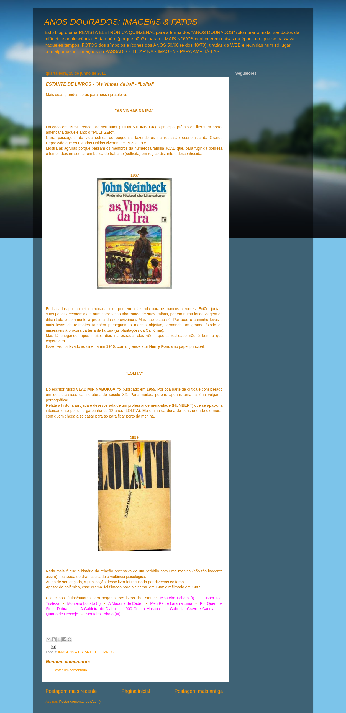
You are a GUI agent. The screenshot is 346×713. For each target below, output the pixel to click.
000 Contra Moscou (143, 608)
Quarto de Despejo (62, 614)
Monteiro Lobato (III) (103, 614)
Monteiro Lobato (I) (177, 598)
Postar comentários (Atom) (80, 702)
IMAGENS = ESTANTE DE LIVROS (86, 652)
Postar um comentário (70, 670)
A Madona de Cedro (125, 603)
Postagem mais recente (71, 691)
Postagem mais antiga (199, 691)
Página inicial (135, 691)
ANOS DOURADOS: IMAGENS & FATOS (121, 21)
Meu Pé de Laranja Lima (171, 603)
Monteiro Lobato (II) (84, 603)
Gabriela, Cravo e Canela (192, 608)
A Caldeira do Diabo (98, 608)
